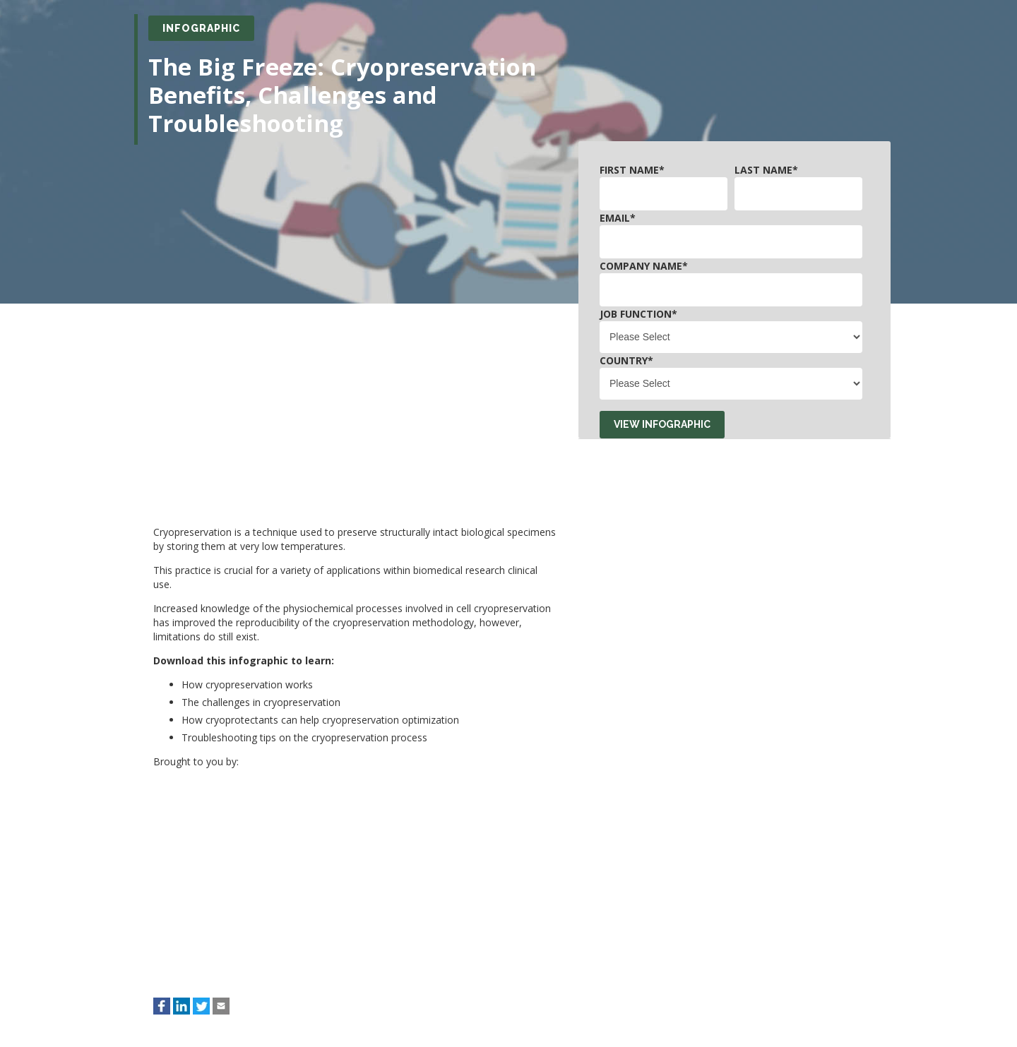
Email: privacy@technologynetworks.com (198, 961)
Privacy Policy (583, 991)
